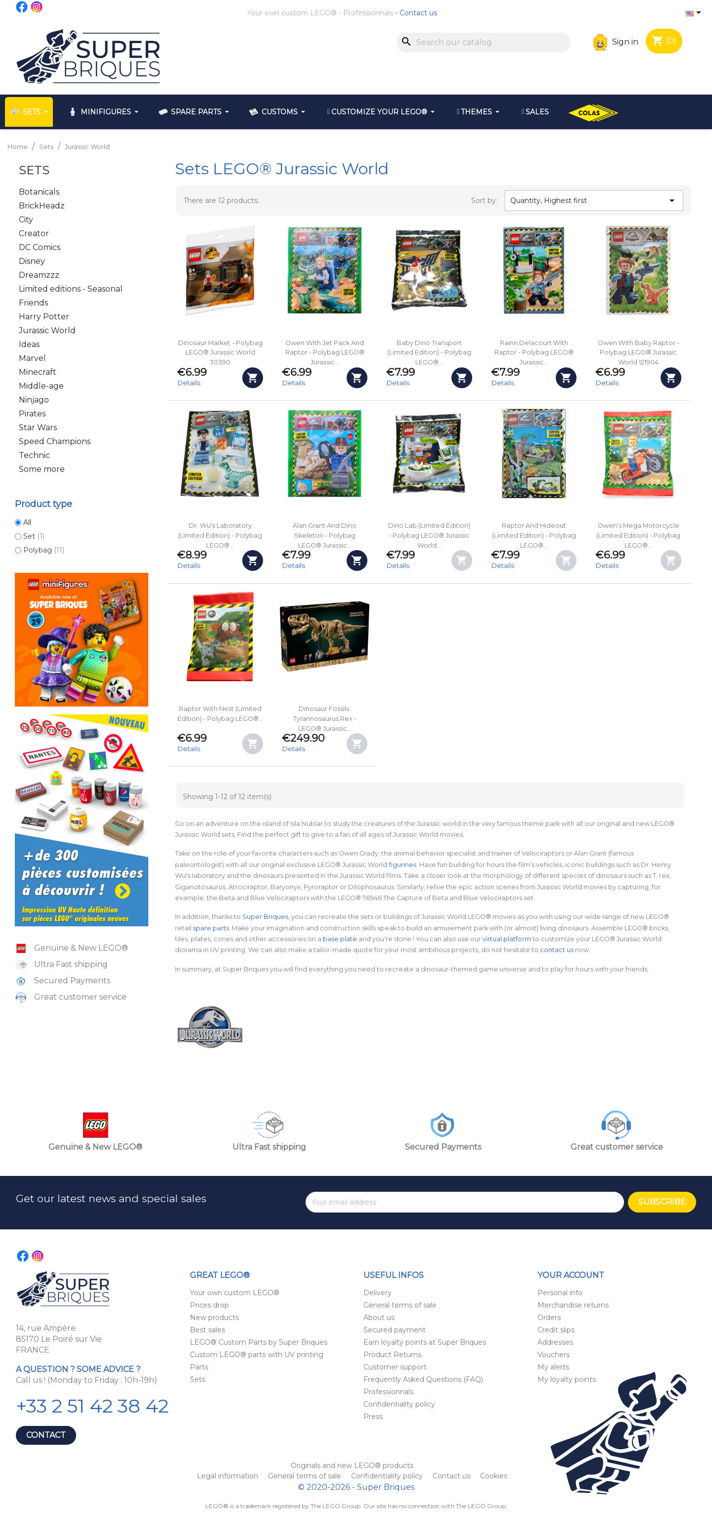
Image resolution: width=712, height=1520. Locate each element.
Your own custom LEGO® (292, 12)
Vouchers (553, 1354)
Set (33, 536)
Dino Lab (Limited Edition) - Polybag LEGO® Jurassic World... (429, 535)
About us (379, 1317)
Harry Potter (44, 316)
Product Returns (392, 1354)
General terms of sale (400, 1305)
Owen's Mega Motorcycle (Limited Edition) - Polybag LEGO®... (638, 535)
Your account (570, 1275)
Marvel (32, 358)
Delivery (377, 1292)
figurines (402, 864)
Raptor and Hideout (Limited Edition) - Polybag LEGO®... (534, 535)
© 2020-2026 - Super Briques (356, 1487)
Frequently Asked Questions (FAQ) (423, 1379)
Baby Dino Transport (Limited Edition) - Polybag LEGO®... (429, 352)
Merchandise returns (573, 1305)
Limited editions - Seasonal (71, 289)
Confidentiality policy (399, 1404)
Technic (34, 455)
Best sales (207, 1329)
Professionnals (368, 12)
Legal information (228, 1475)
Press (373, 1416)
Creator (34, 233)
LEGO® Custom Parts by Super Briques (258, 1342)
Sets (34, 170)
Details (188, 383)
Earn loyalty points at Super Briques (424, 1342)
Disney (32, 261)
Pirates (32, 413)
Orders (549, 1317)
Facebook (22, 7)
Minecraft (37, 372)
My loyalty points (566, 1379)
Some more (42, 469)
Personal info (559, 1292)
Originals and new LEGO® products (352, 1465)
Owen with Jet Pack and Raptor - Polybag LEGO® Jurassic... (324, 352)
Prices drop (209, 1305)
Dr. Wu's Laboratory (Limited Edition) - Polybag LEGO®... (220, 535)
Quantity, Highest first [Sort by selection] (593, 200)
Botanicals (39, 192)
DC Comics (39, 247)
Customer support (395, 1367)
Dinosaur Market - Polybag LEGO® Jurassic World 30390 (220, 352)
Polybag (43, 550)
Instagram (37, 7)
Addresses (555, 1342)
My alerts (553, 1367)
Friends (33, 302)
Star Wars (38, 427)
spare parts (211, 928)
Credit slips (556, 1329)
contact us (557, 950)
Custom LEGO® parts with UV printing (256, 1354)
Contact (46, 1435)
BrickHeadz (42, 205)
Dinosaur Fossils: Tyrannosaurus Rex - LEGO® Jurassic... (324, 718)
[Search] (484, 42)
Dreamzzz (39, 275)
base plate (340, 939)
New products (214, 1317)
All (27, 522)
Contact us (418, 12)
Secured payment (394, 1329)
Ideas (29, 344)
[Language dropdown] (695, 13)
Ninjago (34, 400)
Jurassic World (47, 330)
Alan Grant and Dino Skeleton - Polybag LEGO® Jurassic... (324, 535)
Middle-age (41, 386)
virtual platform (507, 939)
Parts (199, 1367)
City (26, 219)
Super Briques (265, 916)
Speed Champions (54, 441)
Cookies (493, 1475)
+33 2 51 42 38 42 (92, 1406)
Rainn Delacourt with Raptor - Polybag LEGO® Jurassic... (534, 352)
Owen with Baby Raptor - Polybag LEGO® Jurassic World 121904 (638, 352)
